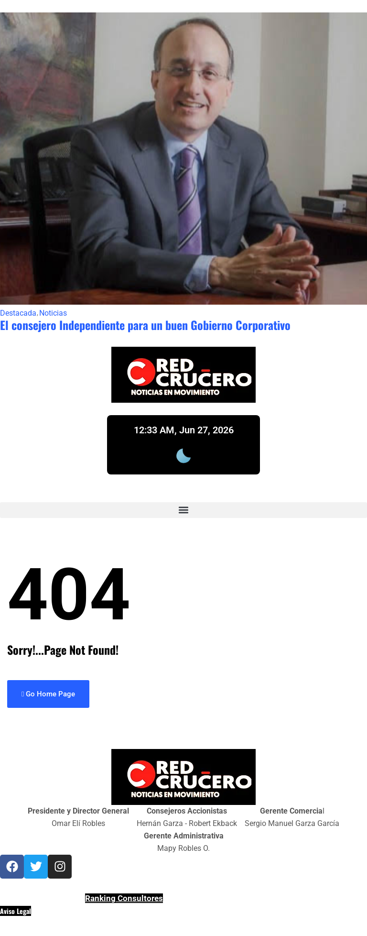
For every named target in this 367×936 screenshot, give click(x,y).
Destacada (18, 313)
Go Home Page (48, 694)
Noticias (53, 313)
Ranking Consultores (124, 898)
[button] (183, 510)
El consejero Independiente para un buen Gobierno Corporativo (145, 324)
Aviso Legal (15, 911)
